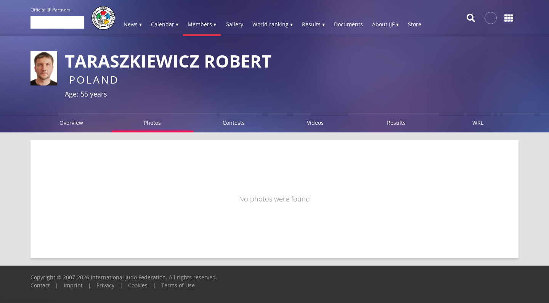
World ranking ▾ (272, 24)
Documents (348, 24)
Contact (40, 285)
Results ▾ (313, 24)
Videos (315, 122)
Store (414, 24)
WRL (477, 122)
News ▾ (133, 24)
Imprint (73, 285)
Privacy (105, 285)
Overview (71, 122)
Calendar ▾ (164, 24)
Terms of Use (178, 285)
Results (396, 122)
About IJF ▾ (385, 24)
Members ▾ (202, 24)
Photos (152, 122)
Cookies (138, 285)
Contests (234, 122)
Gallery (234, 24)
